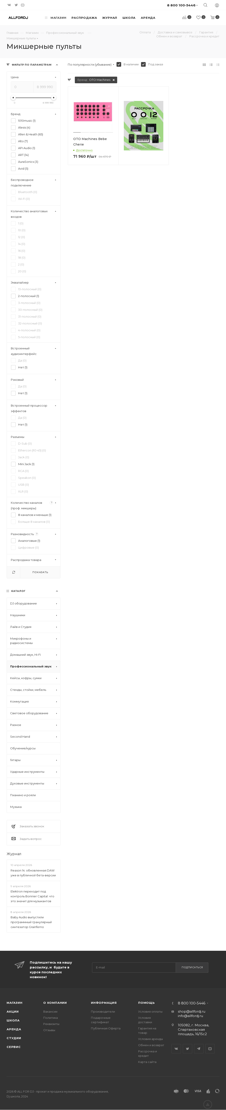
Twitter (187, 1048)
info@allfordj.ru (190, 1016)
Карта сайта (147, 1062)
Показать (40, 572)
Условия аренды (150, 1039)
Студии (14, 1038)
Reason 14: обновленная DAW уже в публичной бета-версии (33, 873)
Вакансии (50, 1011)
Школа (13, 1020)
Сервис (14, 1047)
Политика (50, 1017)
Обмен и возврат (151, 1045)
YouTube (210, 1048)
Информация (104, 1002)
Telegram (198, 1048)
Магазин (15, 1002)
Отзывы (49, 1030)
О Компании (55, 1002)
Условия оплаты (150, 1011)
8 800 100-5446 (191, 1003)
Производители (103, 1011)
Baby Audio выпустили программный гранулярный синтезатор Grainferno (31, 922)
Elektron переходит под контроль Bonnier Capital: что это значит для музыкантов (32, 896)
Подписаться (192, 967)
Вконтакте (176, 1048)
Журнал (14, 854)
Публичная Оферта (106, 1028)
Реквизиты (51, 1024)
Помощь (146, 1002)
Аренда (14, 1029)
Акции (13, 1011)
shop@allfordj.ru (191, 1011)
